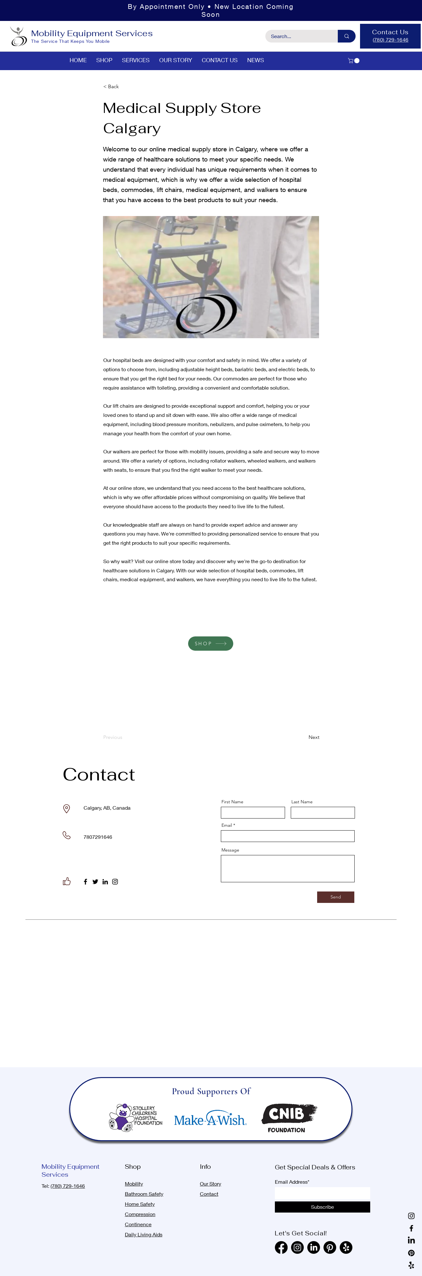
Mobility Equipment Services (92, 33)
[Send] (335, 897)
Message (230, 850)
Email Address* (292, 1181)
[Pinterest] (411, 1253)
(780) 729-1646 (68, 1186)
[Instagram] (115, 881)
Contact (209, 1194)
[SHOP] (210, 643)
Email (226, 825)
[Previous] (124, 737)
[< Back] (124, 87)
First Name (232, 801)
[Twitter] (95, 881)
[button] (354, 60)
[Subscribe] (322, 1207)
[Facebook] (85, 881)
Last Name (302, 801)
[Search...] (297, 36)
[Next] (303, 737)
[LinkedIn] (105, 881)
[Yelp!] (411, 1265)
